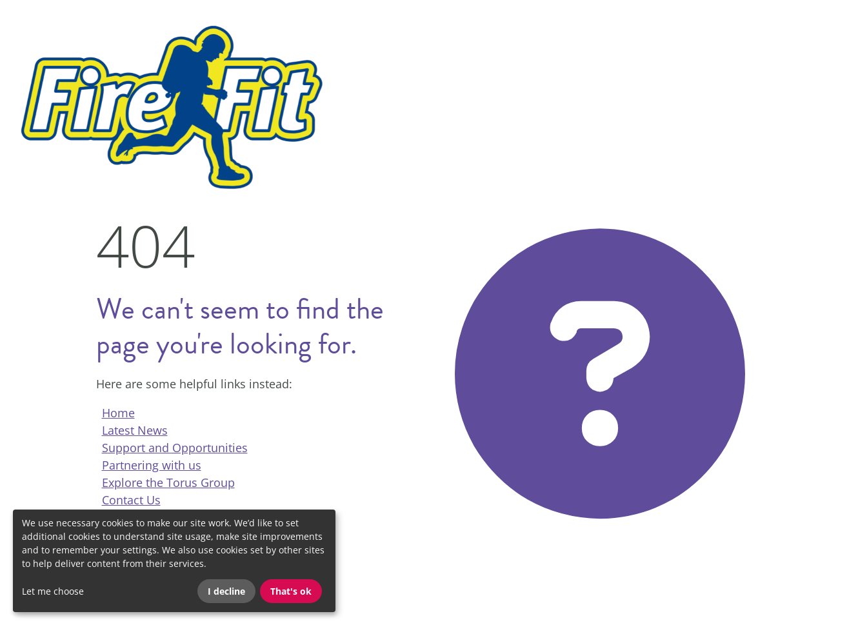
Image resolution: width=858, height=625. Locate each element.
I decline (226, 591)
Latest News (135, 430)
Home (118, 413)
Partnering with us (151, 465)
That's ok (291, 591)
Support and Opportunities (175, 447)
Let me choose (53, 591)
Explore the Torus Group (168, 482)
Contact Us (131, 500)
